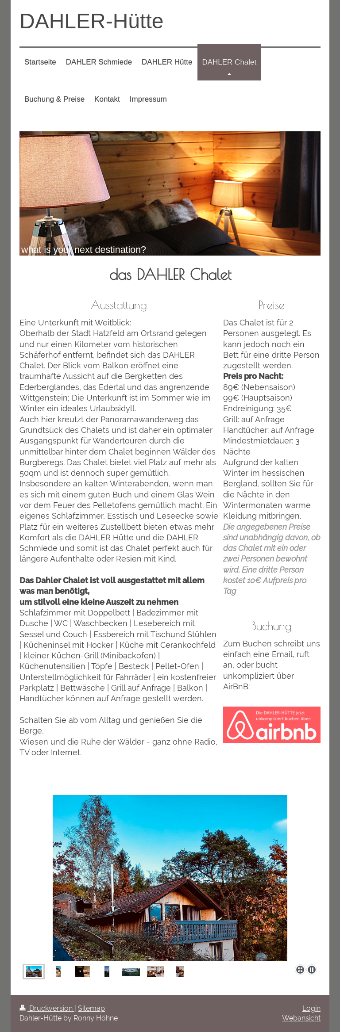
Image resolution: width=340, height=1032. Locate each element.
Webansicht (301, 1018)
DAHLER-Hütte (91, 21)
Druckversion (46, 1008)
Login (311, 1008)
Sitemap (91, 1008)
